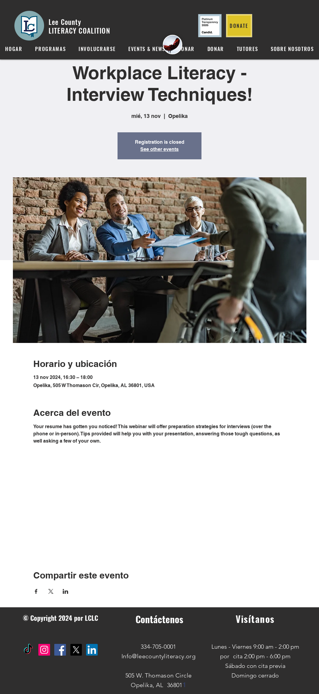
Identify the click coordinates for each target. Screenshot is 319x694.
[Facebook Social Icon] (60, 650)
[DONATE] (239, 25)
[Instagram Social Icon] (44, 650)
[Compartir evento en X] (51, 591)
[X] (76, 650)
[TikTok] (28, 650)
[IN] (92, 650)
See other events (159, 149)
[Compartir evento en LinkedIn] (65, 591)
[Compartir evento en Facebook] (36, 591)
